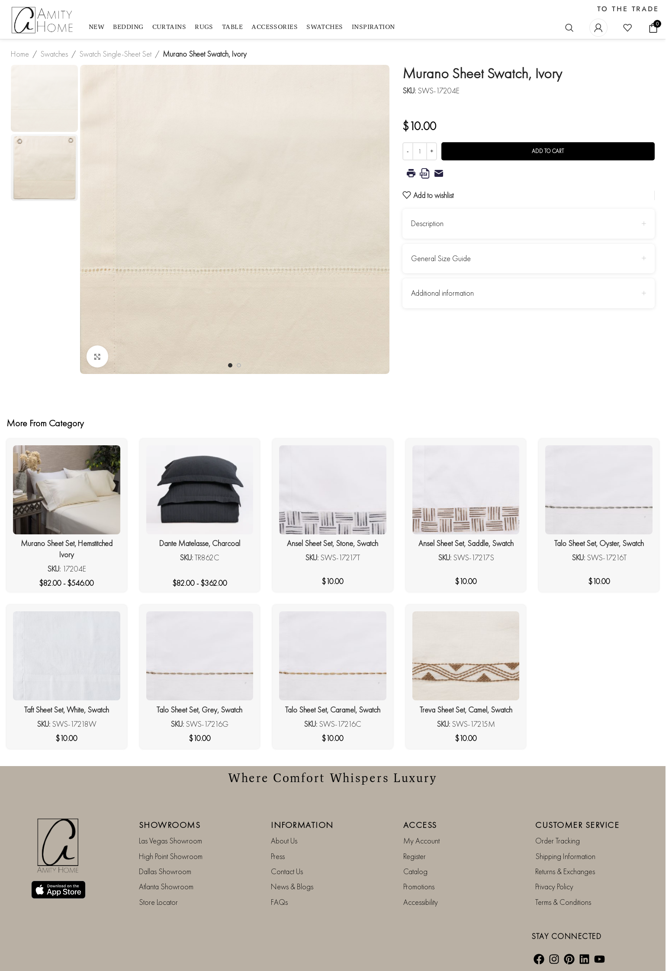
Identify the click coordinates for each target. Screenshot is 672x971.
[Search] (569, 27)
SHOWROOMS (170, 824)
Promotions (418, 886)
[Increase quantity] (431, 151)
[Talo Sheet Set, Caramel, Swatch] (332, 655)
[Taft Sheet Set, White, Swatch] (66, 655)
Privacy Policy (554, 886)
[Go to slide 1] (230, 365)
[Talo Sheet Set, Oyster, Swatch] (599, 489)
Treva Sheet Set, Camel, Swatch (466, 710)
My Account (421, 841)
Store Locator (158, 902)
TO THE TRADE (628, 9)
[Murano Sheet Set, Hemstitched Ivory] (66, 489)
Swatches (54, 54)
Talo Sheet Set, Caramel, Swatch (332, 710)
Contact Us (287, 871)
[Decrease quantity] (407, 151)
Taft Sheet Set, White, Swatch (66, 710)
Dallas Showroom (165, 871)
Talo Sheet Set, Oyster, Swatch (599, 543)
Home (20, 54)
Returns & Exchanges (565, 871)
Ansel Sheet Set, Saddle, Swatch (466, 543)
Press (278, 856)
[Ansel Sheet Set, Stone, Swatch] (332, 489)
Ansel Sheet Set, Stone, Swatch (332, 543)
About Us (284, 841)
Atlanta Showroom (166, 886)
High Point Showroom (171, 856)
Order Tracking (557, 841)
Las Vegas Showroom (170, 841)
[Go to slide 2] (239, 365)
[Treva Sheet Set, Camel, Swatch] (466, 655)
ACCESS (420, 824)
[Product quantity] (419, 151)
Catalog (415, 871)
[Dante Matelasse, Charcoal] (200, 489)
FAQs (279, 902)
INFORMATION (302, 824)
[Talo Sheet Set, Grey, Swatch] (200, 655)
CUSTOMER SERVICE (577, 824)
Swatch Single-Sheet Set (115, 54)
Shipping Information (565, 856)
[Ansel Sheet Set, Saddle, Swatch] (466, 489)
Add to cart (548, 151)
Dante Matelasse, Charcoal (199, 543)
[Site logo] (43, 21)
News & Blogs (292, 886)
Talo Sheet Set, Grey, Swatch (199, 710)
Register (414, 856)
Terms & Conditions (563, 902)
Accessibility (420, 902)
